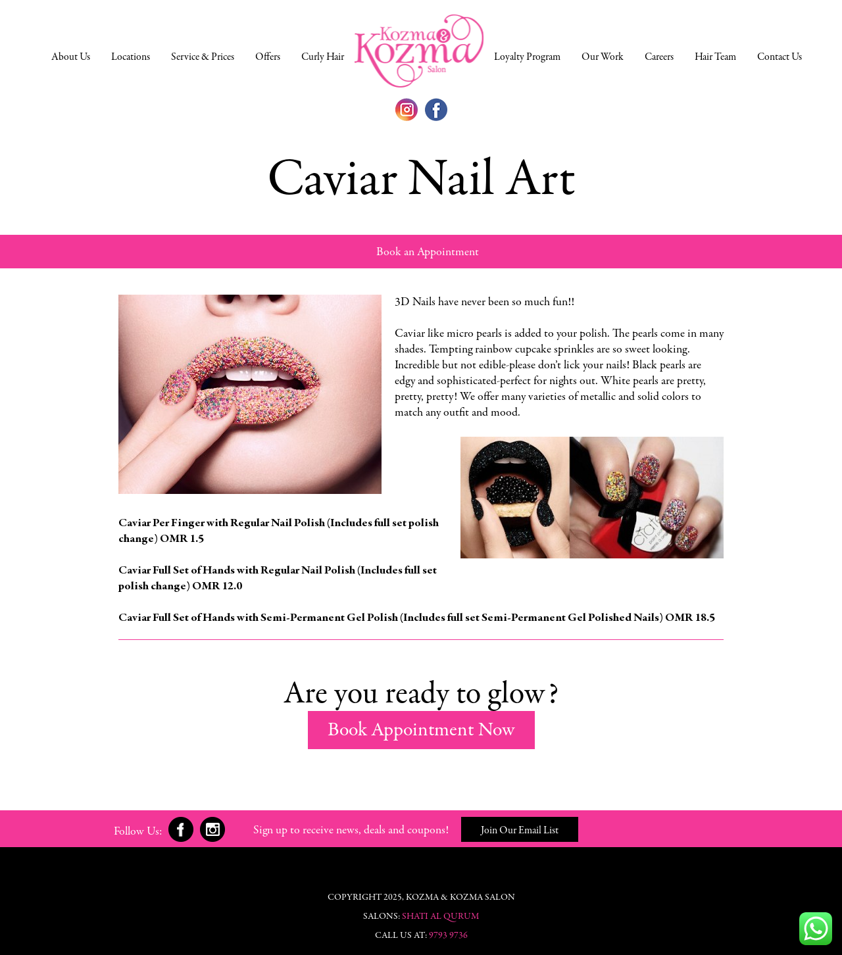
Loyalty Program (527, 57)
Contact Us (779, 57)
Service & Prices (202, 57)
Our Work (603, 57)
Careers (659, 57)
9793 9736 (448, 936)
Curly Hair (322, 57)
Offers (267, 57)
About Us (70, 57)
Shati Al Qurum (440, 916)
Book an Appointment (427, 252)
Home (419, 51)
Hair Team (715, 57)
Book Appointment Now (421, 731)
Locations (130, 57)
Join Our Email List (519, 830)
